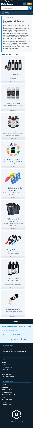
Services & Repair (8, 377)
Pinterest (21, 339)
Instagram (14, 339)
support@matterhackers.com (14, 351)
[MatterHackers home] (16, 415)
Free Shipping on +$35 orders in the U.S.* (12, 1)
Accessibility (6, 407)
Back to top (16, 321)
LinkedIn (18, 339)
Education (5, 369)
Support (5, 372)
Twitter (11, 339)
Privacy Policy (7, 402)
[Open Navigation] (5, 13)
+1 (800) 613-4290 (7, 349)
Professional (7, 367)
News (4, 362)
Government (6, 374)
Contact (5, 387)
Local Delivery (7, 392)
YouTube (25, 339)
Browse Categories (10, 54)
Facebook (8, 339)
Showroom (6, 364)
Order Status (7, 390)
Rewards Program (8, 394)
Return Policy (7, 399)
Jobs (3, 397)
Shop (3, 359)
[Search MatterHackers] (30, 8)
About (4, 385)
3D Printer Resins (9, 17)
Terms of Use (6, 404)
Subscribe (16, 334)
